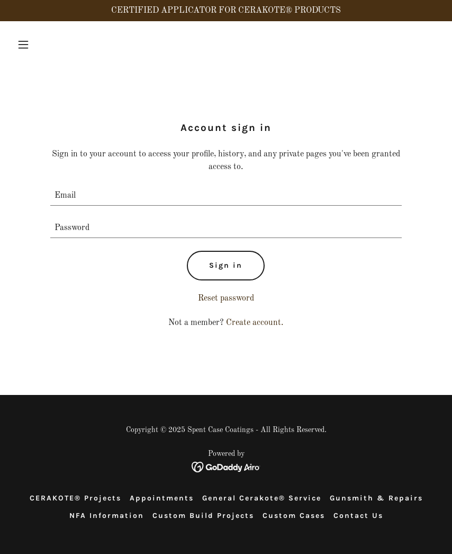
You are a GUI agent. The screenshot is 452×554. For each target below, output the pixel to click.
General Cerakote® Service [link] (261, 498)
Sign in (225, 265)
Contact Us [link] (358, 515)
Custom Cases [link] (294, 515)
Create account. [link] (254, 323)
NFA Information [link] (106, 515)
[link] (226, 467)
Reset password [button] (226, 298)
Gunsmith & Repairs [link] (376, 498)
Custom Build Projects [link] (203, 515)
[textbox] (226, 196)
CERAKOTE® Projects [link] (75, 498)
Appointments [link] (162, 498)
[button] (45, 44)
